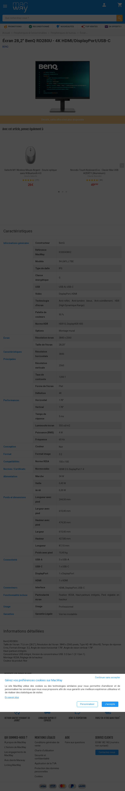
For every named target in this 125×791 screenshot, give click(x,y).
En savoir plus (12, 697)
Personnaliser (87, 704)
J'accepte (110, 704)
